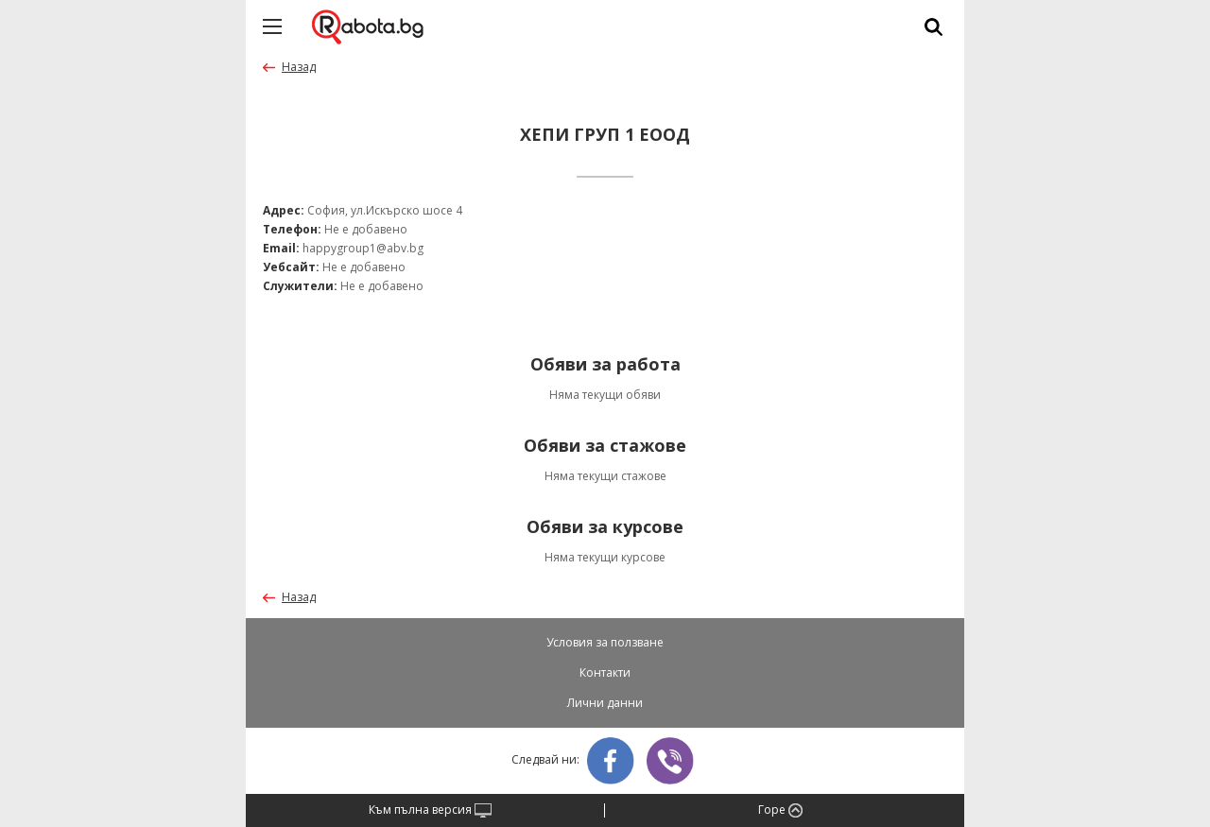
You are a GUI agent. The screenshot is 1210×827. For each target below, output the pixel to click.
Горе (780, 810)
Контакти (605, 673)
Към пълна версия (430, 810)
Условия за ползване (605, 642)
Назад (299, 67)
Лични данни (605, 703)
